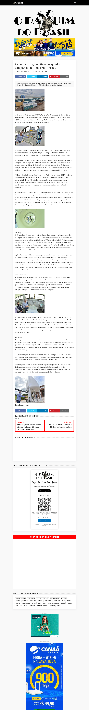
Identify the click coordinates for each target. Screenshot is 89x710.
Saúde (45, 71)
